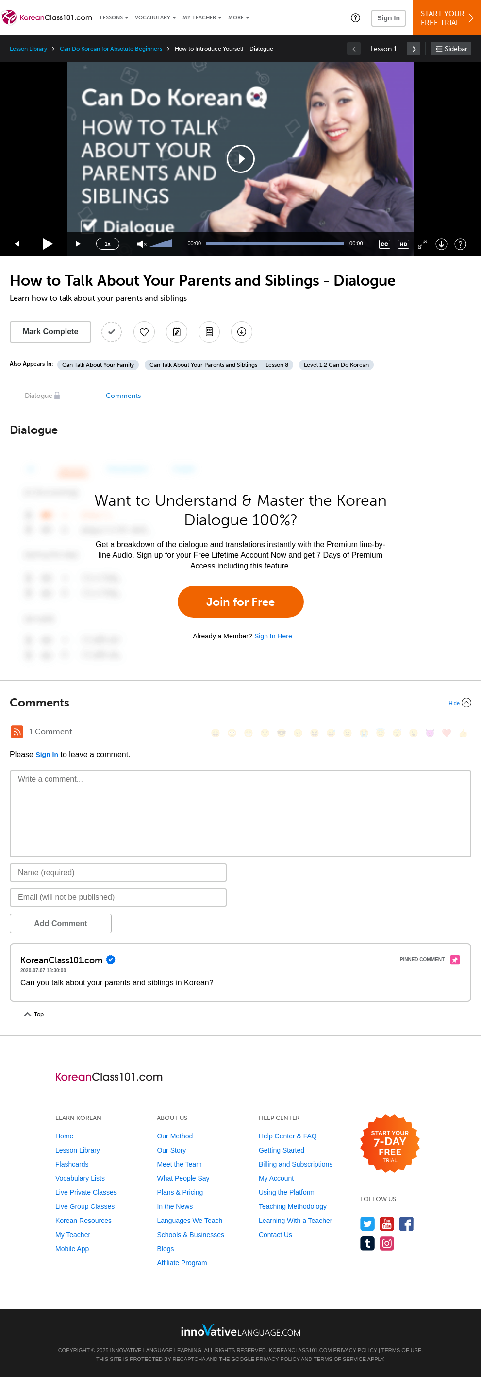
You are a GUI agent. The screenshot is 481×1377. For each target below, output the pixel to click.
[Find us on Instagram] (387, 1243)
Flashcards (71, 1164)
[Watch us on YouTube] (387, 1223)
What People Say (183, 1178)
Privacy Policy (355, 1350)
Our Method (175, 1136)
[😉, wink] (347, 733)
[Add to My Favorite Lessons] (144, 332)
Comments (123, 396)
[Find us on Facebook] (406, 1223)
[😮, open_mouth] (413, 733)
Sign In (388, 18)
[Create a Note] (176, 332)
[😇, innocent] (380, 733)
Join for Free (240, 602)
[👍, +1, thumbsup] (463, 733)
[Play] (48, 244)
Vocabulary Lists (80, 1178)
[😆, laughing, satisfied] (314, 733)
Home (64, 1136)
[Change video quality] (404, 244)
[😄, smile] (215, 733)
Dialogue (38, 396)
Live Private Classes (86, 1192)
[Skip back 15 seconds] (17, 244)
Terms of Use (401, 1350)
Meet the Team (179, 1164)
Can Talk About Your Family (98, 364)
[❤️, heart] (446, 733)
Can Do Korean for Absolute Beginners (111, 48)
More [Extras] (236, 18)
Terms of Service (340, 1359)
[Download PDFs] (209, 332)
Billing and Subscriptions (296, 1164)
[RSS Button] (17, 731)
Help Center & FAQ (288, 1136)
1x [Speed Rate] (107, 244)
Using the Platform (287, 1192)
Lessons (111, 18)
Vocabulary (152, 18)
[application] (241, 159)
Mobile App (72, 1249)
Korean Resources (83, 1220)
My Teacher (199, 18)
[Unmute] (142, 244)
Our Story (171, 1150)
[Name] (118, 872)
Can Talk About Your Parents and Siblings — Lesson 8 (218, 364)
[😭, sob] (364, 733)
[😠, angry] (298, 733)
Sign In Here (273, 636)
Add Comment (60, 923)
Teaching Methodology (293, 1206)
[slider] (162, 244)
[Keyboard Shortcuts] (460, 244)
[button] (355, 17)
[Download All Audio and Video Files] (241, 332)
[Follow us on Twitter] (367, 1223)
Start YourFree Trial (448, 18)
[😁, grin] (248, 733)
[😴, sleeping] (397, 733)
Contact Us (275, 1235)
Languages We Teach (189, 1220)
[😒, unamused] (265, 733)
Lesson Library (28, 48)
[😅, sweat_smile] (331, 733)
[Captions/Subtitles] (385, 244)
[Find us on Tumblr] (367, 1243)
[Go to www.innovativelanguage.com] (240, 1329)
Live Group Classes (85, 1206)
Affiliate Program (182, 1263)
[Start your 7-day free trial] (390, 1144)
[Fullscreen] (422, 244)
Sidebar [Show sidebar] (456, 49)
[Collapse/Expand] (240, 702)
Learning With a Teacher (295, 1220)
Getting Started (281, 1150)
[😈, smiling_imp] (430, 733)
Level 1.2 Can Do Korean (336, 364)
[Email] (118, 897)
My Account (276, 1178)
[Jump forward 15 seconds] (79, 244)
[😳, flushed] (232, 733)
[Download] (441, 244)
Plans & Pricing (180, 1192)
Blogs (165, 1249)
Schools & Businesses (190, 1235)
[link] (413, 48)
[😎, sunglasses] (281, 733)
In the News (175, 1206)
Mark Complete (51, 331)
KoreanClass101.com (300, 1350)
